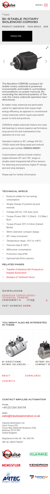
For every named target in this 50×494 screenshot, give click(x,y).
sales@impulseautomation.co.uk (21, 416)
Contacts (8, 381)
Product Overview (13, 27)
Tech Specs (34, 27)
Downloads (33, 375)
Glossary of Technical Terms (20, 277)
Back (5, 14)
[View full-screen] (47, 47)
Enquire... (17, 36)
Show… (27, 307)
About (6, 375)
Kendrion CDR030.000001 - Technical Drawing (20, 298)
